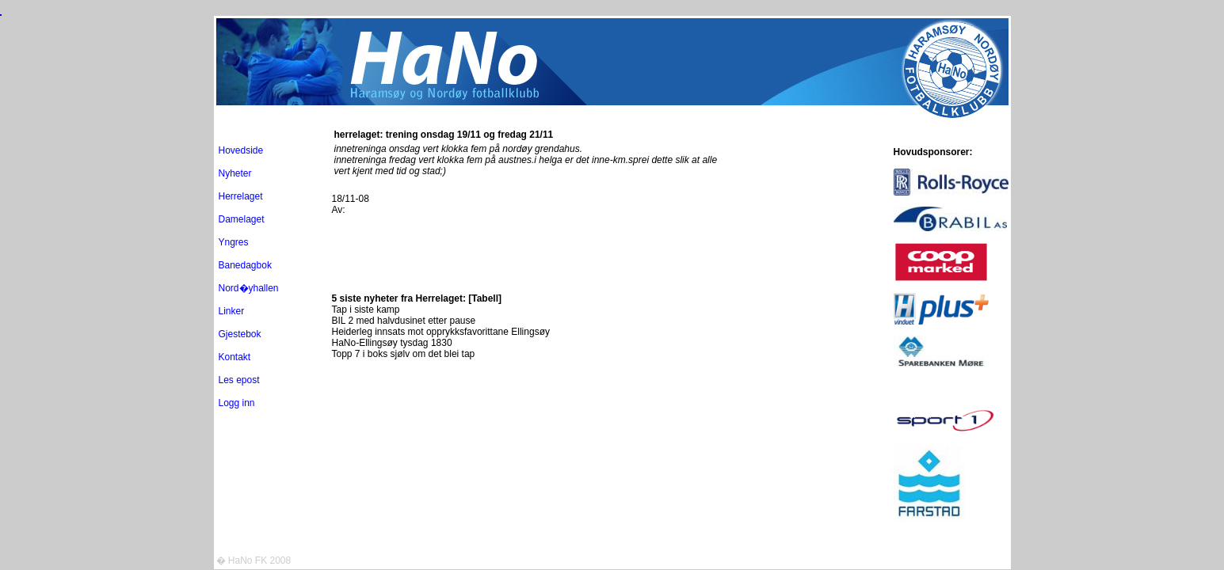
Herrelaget (241, 196)
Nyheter (235, 173)
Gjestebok (240, 334)
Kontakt (235, 357)
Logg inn (237, 402)
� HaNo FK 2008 (254, 560)
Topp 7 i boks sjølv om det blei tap (403, 353)
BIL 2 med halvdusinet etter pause (404, 320)
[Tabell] (484, 298)
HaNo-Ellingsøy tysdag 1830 (392, 342)
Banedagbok (245, 265)
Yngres (234, 242)
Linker (232, 311)
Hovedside (241, 150)
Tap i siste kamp (366, 309)
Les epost (239, 380)
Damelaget (242, 219)
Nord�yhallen (249, 288)
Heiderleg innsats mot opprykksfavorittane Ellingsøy (441, 331)
